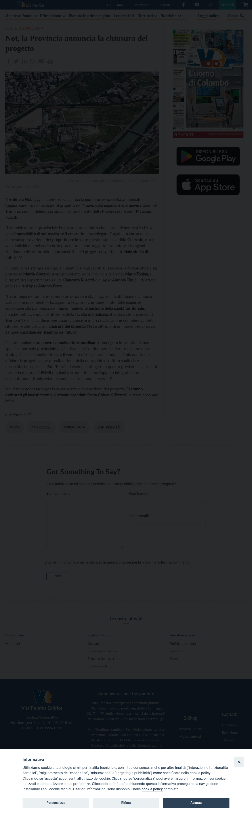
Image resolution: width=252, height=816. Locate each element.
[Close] (239, 762)
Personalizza (55, 803)
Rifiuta (126, 803)
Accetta (196, 803)
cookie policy (152, 789)
